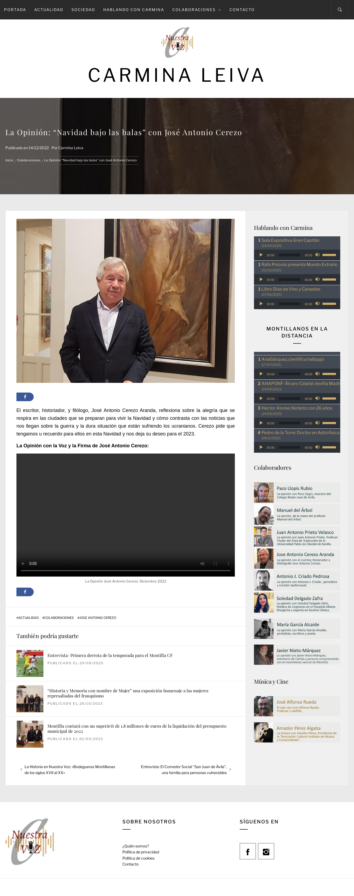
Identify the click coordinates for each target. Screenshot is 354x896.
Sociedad (83, 9)
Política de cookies (138, 858)
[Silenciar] (318, 255)
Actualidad (48, 9)
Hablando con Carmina (133, 9)
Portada (15, 9)
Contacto (242, 9)
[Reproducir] (261, 255)
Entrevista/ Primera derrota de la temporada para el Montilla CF (110, 655)
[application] (297, 255)
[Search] (340, 9)
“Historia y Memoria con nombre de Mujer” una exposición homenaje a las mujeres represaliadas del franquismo (127, 693)
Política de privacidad (140, 852)
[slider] (290, 255)
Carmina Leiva (177, 75)
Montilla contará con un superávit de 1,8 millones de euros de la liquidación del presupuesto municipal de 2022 (136, 728)
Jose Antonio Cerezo (97, 618)
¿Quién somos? (135, 846)
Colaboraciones (196, 9)
